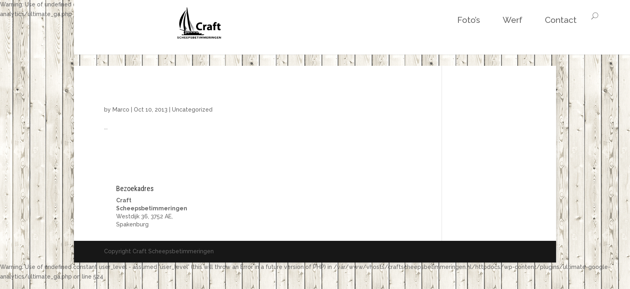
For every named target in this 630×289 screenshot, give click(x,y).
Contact (488, 20)
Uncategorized (192, 109)
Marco (120, 109)
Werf (440, 20)
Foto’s (396, 20)
